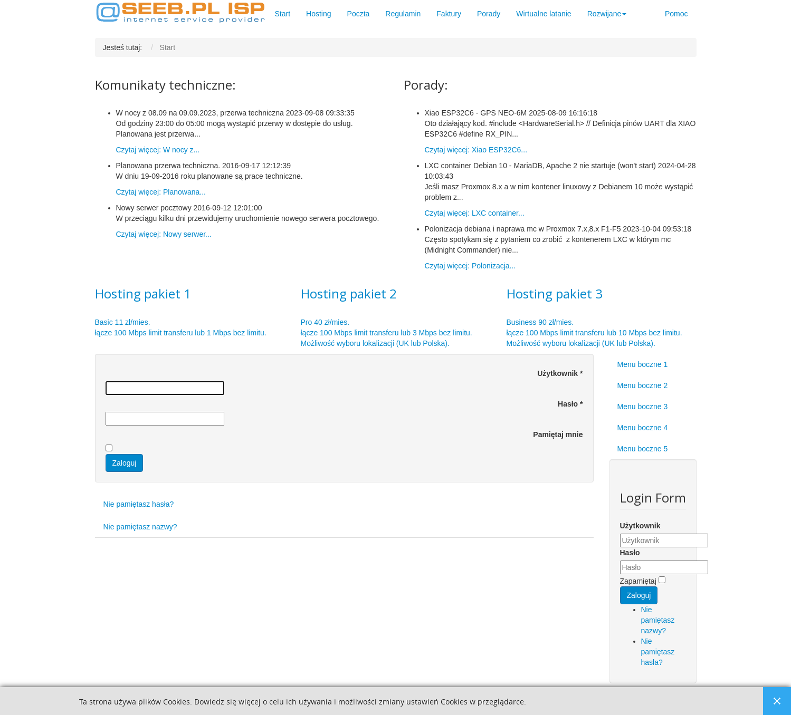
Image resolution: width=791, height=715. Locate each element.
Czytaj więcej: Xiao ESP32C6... (476, 150)
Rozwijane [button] (607, 13)
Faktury (448, 13)
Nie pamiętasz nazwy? (140, 527)
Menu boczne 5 (642, 449)
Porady (488, 13)
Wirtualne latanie (543, 13)
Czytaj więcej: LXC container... (475, 213)
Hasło (570, 404)
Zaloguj (124, 463)
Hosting (318, 13)
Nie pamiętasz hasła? (138, 504)
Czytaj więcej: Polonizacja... (470, 266)
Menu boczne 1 (642, 364)
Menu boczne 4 (642, 427)
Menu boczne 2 (642, 385)
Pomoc (676, 13)
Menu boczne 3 (642, 406)
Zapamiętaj (638, 581)
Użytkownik (560, 373)
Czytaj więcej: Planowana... (161, 192)
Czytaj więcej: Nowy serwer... (164, 234)
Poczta (358, 13)
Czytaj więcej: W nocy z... (158, 150)
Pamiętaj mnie (558, 434)
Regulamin (403, 13)
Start (283, 13)
